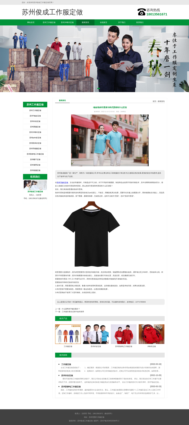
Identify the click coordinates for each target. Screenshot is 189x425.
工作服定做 (66, 364)
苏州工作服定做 (49, 22)
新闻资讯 (85, 22)
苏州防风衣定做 (35, 143)
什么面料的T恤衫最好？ (71, 309)
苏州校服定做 (35, 170)
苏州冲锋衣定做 (67, 22)
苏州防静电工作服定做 (35, 154)
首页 (154, 101)
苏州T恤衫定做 (35, 116)
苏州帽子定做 (35, 159)
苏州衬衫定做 (35, 121)
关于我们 (121, 22)
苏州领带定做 (35, 165)
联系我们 (140, 22)
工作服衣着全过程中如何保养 (73, 312)
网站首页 (31, 22)
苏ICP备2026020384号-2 (109, 421)
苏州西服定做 (35, 127)
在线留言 (103, 22)
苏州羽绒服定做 (35, 149)
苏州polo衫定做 (35, 138)
